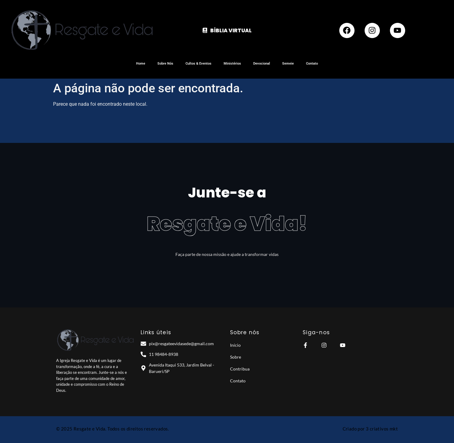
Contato (312, 64)
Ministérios (232, 64)
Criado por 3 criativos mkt (370, 428)
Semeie (288, 64)
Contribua (240, 368)
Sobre (235, 357)
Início (235, 345)
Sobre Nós (165, 64)
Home (140, 64)
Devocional (261, 64)
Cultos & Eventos (198, 64)
